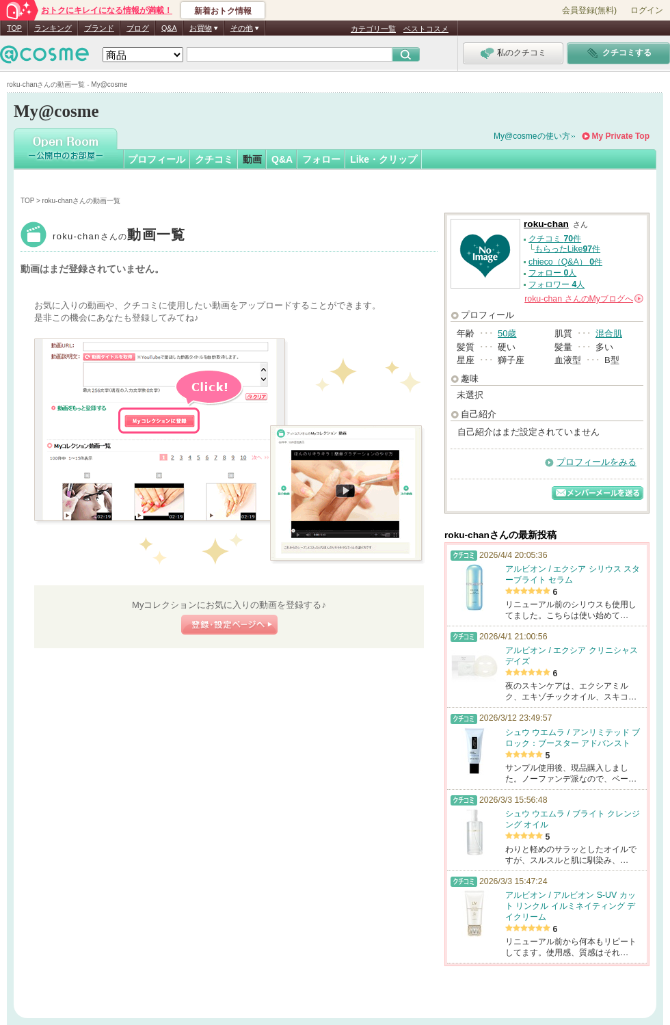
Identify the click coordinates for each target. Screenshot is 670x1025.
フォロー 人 (552, 273)
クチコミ (214, 159)
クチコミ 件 (554, 238)
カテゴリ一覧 (373, 29)
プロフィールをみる (596, 462)
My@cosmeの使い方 (532, 136)
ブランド (99, 28)
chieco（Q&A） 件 (565, 262)
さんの (583, 299)
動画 (252, 159)
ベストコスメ (425, 29)
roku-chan (119, 236)
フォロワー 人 (556, 284)
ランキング (53, 28)
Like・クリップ (383, 159)
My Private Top (620, 136)
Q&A (169, 28)
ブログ (137, 28)
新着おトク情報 (223, 11)
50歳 (507, 333)
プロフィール (156, 159)
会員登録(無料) (589, 10)
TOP (14, 28)
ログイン (646, 10)
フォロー (321, 159)
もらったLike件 (567, 249)
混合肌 (608, 333)
